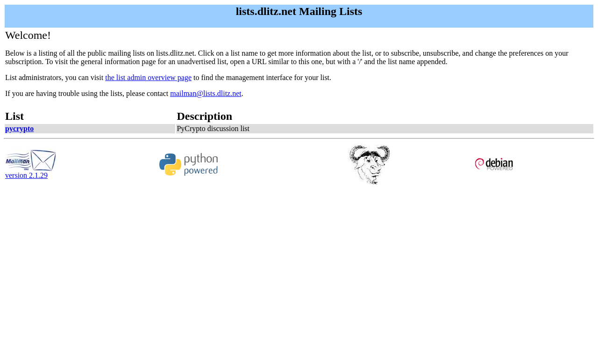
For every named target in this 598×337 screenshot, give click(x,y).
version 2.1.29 (31, 172)
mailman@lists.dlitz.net (206, 93)
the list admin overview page (148, 77)
